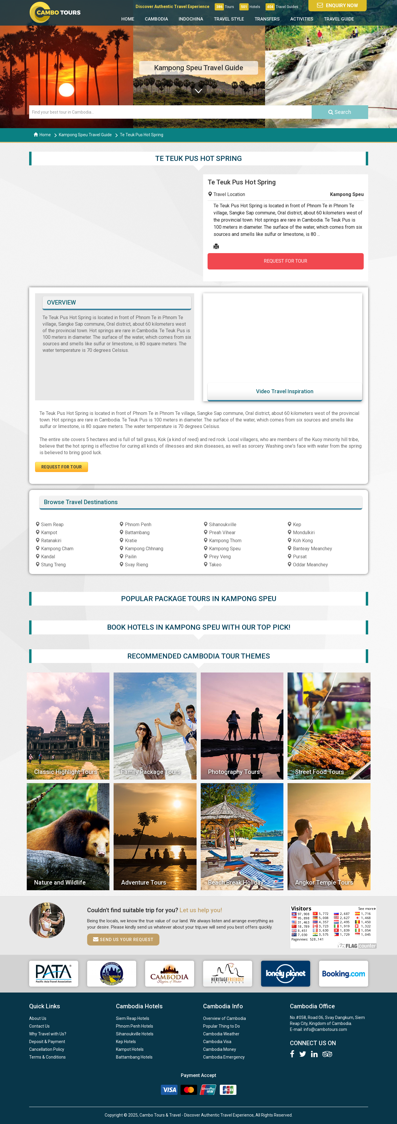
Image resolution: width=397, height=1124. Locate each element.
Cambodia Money (219, 1049)
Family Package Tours (151, 772)
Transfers (267, 19)
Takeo (212, 565)
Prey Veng (217, 556)
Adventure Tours (143, 882)
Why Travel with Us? (47, 1033)
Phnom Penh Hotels (134, 1026)
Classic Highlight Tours (65, 772)
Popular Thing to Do (221, 1026)
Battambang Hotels (134, 1057)
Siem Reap (49, 524)
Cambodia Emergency (224, 1057)
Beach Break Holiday (235, 882)
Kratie (128, 540)
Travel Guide (339, 19)
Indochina (191, 19)
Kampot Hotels (130, 1049)
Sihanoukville (219, 524)
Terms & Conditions (47, 1057)
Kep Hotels (126, 1041)
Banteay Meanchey (309, 548)
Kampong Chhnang (141, 548)
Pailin (127, 556)
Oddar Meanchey (307, 565)
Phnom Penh (135, 524)
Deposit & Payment (47, 1041)
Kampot (46, 532)
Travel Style (229, 19)
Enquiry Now (337, 5)
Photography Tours (234, 772)
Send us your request (123, 939)
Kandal (45, 556)
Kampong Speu (222, 548)
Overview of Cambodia (224, 1018)
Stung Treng (50, 565)
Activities (301, 19)
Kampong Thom (222, 540)
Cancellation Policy (46, 1049)
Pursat (297, 556)
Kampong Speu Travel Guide (85, 134)
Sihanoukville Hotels (134, 1033)
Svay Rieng (133, 565)
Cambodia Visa (217, 1041)
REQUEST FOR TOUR (285, 261)
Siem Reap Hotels (132, 1018)
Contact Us (39, 1026)
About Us (37, 1018)
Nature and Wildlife (60, 882)
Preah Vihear (219, 532)
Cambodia (156, 19)
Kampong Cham (54, 548)
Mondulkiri (301, 532)
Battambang (134, 532)
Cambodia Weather (221, 1033)
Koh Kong (300, 540)
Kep (294, 524)
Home (127, 19)
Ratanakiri (48, 540)
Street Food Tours (319, 772)
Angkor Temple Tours (324, 882)
